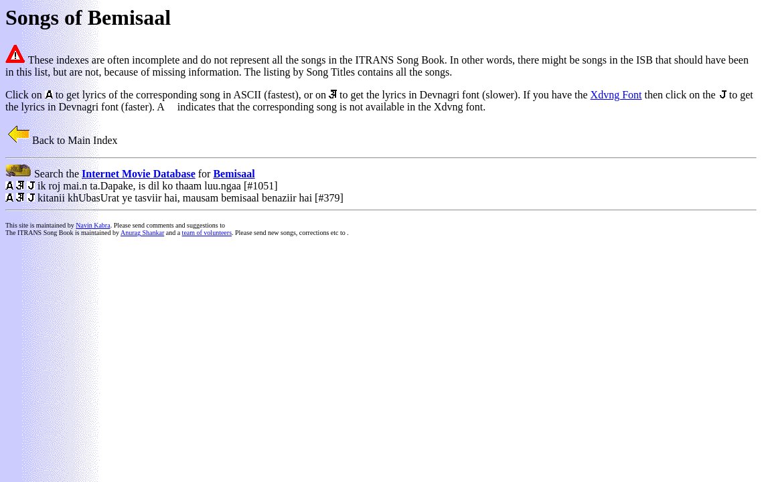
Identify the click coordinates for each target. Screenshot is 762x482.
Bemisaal (233, 173)
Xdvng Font (616, 94)
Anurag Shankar (142, 232)
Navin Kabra (93, 225)
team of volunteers (207, 232)
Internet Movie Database (139, 173)
